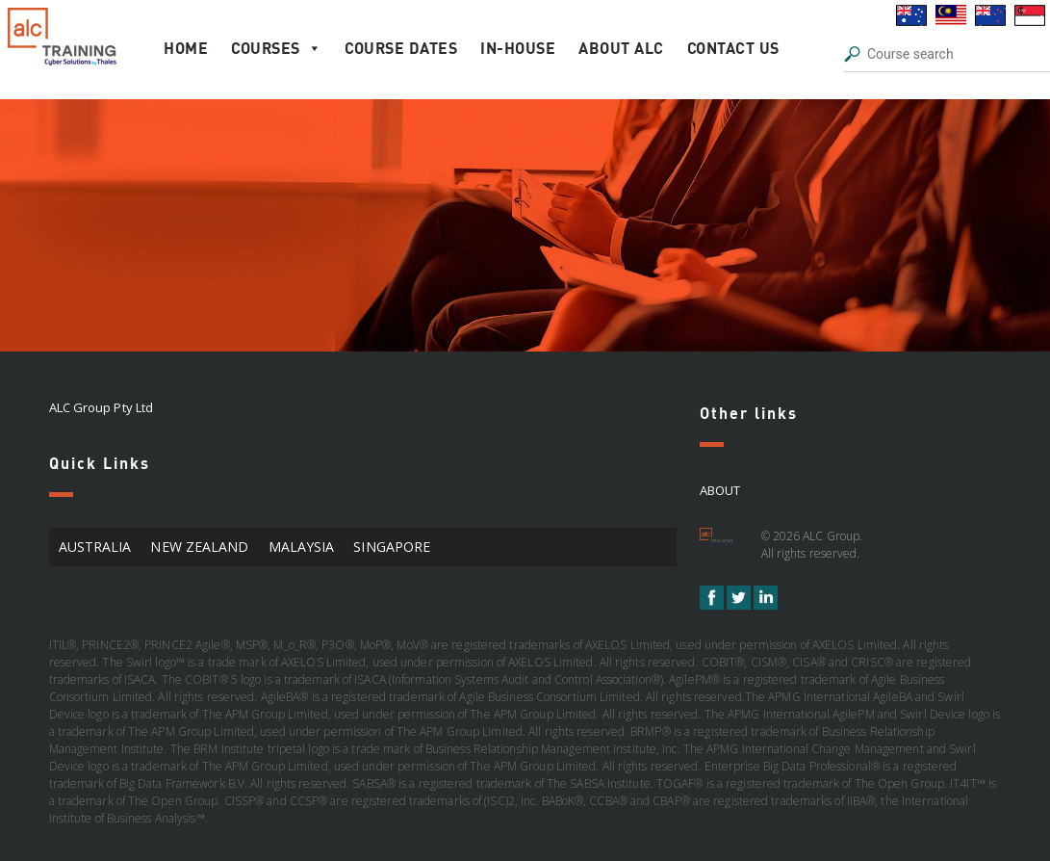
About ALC (621, 48)
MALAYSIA (302, 546)
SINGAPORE (391, 546)
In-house (517, 48)
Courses (276, 48)
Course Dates (401, 48)
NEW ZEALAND (199, 546)
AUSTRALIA (95, 546)
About (720, 490)
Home (186, 48)
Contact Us (733, 48)
